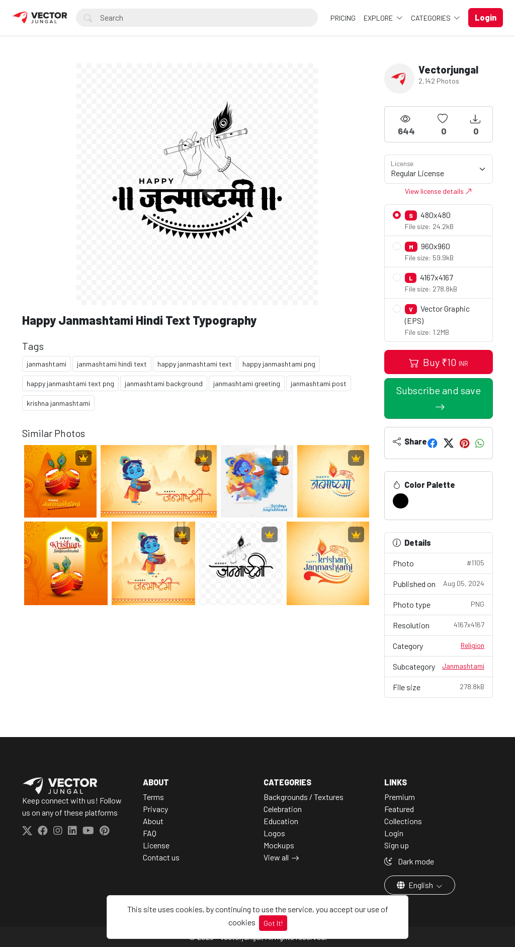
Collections (403, 821)
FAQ (149, 833)
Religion (472, 645)
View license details (438, 191)
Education (281, 821)
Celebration (283, 809)
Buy (438, 362)
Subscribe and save (438, 390)
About (153, 821)
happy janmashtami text (194, 363)
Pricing (343, 18)
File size (438, 686)
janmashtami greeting (246, 383)
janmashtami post (319, 383)
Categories (431, 18)
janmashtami (46, 363)
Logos (274, 833)
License (156, 845)
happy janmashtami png (278, 363)
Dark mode (409, 861)
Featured (399, 809)
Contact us (161, 857)
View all (276, 857)
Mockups (279, 845)
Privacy (155, 809)
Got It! (273, 923)
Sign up (396, 845)
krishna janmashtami (58, 403)
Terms (153, 797)
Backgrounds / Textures (304, 797)
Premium (399, 797)
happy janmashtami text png (70, 383)
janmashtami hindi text (112, 363)
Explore (379, 18)
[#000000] (400, 500)
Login (393, 833)
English (416, 885)
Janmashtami (463, 666)
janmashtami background (164, 383)
